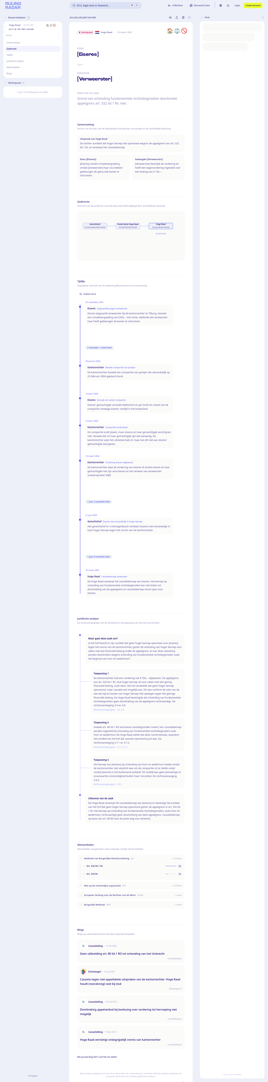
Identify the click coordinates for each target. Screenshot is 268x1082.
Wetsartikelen (13, 67)
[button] (5, 27)
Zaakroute (11, 48)
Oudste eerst (87, 294)
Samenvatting (13, 42)
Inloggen (33, 1075)
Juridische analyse (15, 61)
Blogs (9, 73)
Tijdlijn (9, 54)
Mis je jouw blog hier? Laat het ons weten (97, 1056)
